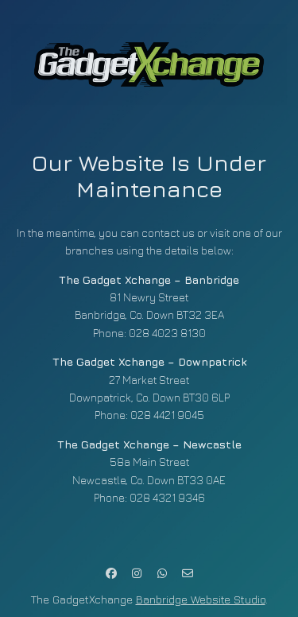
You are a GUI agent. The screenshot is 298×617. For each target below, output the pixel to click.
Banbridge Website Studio (200, 599)
